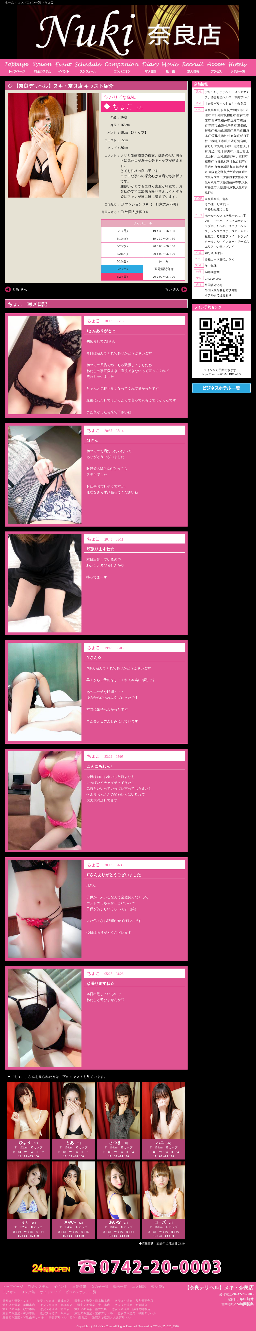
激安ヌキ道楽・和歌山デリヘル (23, 1317)
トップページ (12, 1286)
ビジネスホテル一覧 (80, 1292)
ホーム (9, 2)
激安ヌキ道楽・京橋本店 (56, 1305)
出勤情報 (79, 1286)
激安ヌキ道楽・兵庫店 (54, 1313)
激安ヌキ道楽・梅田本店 (18, 1305)
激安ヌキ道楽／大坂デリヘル (111, 1317)
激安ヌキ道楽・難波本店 (53, 1300)
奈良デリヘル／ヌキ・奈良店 (68, 1317)
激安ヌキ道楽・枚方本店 (18, 1309)
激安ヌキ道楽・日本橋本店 (92, 1300)
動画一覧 (120, 1286)
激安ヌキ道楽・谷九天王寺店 (134, 1300)
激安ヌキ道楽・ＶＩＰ (17, 1300)
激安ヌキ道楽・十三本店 (93, 1305)
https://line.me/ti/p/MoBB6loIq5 (221, 374)
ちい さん (172, 289)
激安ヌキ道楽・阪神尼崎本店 (131, 1309)
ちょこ (49, 2)
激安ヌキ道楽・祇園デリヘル (137, 1313)
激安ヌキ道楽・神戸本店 (18, 1313)
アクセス (9, 1292)
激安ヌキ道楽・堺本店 (54, 1309)
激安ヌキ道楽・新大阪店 (131, 1305)
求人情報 (157, 1286)
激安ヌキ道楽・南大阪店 (90, 1309)
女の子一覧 (99, 1286)
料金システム (38, 1286)
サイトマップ (50, 1292)
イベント (60, 1286)
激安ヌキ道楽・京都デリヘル (93, 1313)
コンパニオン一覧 (29, 2)
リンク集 (28, 1292)
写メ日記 (139, 1286)
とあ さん (19, 289)
